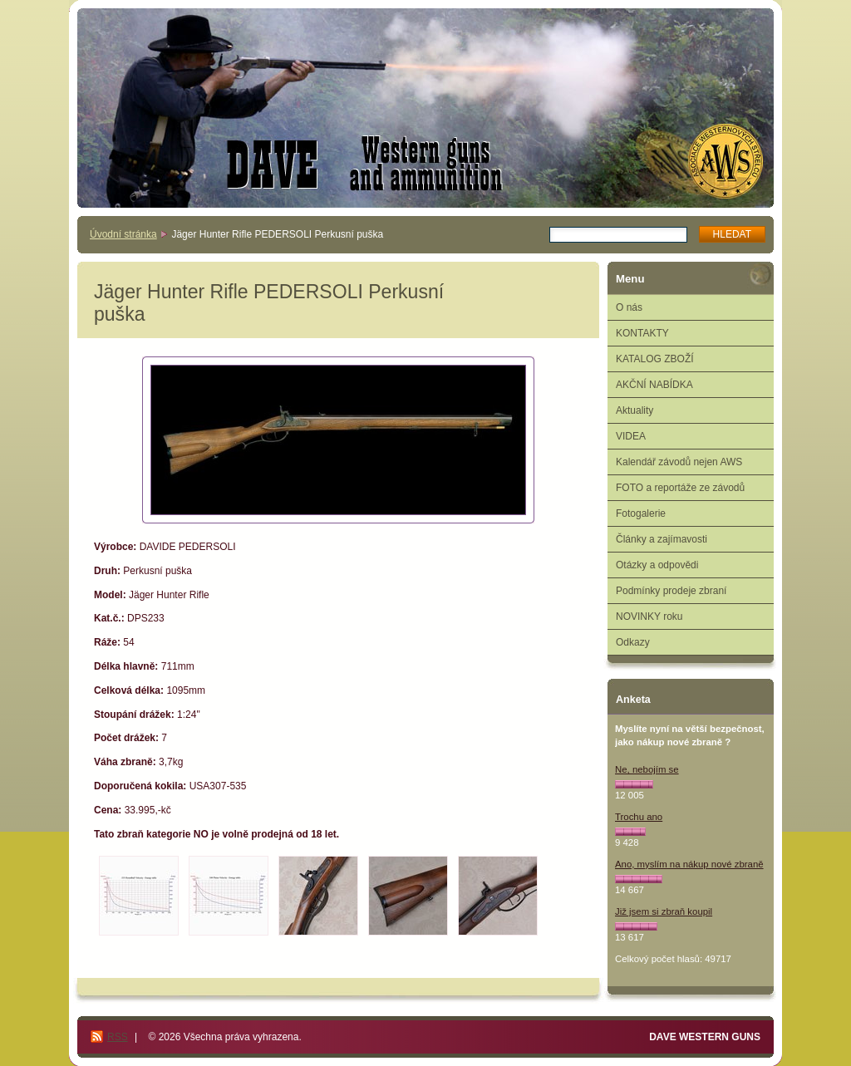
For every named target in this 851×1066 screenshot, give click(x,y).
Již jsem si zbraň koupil (663, 911)
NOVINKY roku (649, 616)
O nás (629, 307)
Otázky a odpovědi (657, 565)
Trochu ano (638, 817)
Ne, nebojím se (647, 769)
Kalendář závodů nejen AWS (679, 462)
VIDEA (631, 436)
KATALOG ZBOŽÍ (655, 359)
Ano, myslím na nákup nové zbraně (689, 864)
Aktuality (634, 410)
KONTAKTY (642, 333)
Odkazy (633, 642)
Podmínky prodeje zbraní (671, 591)
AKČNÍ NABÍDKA (654, 385)
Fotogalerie (641, 513)
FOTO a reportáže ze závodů (680, 488)
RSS (117, 1037)
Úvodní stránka (123, 234)
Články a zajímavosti (661, 539)
